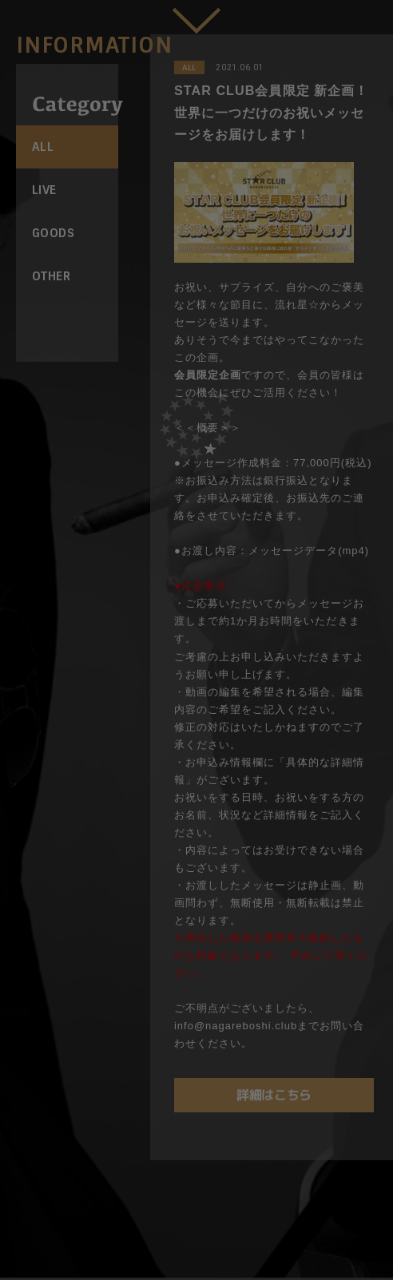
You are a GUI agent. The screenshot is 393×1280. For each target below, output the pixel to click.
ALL (43, 147)
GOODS (53, 233)
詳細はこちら (274, 1095)
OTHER (51, 276)
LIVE (44, 190)
